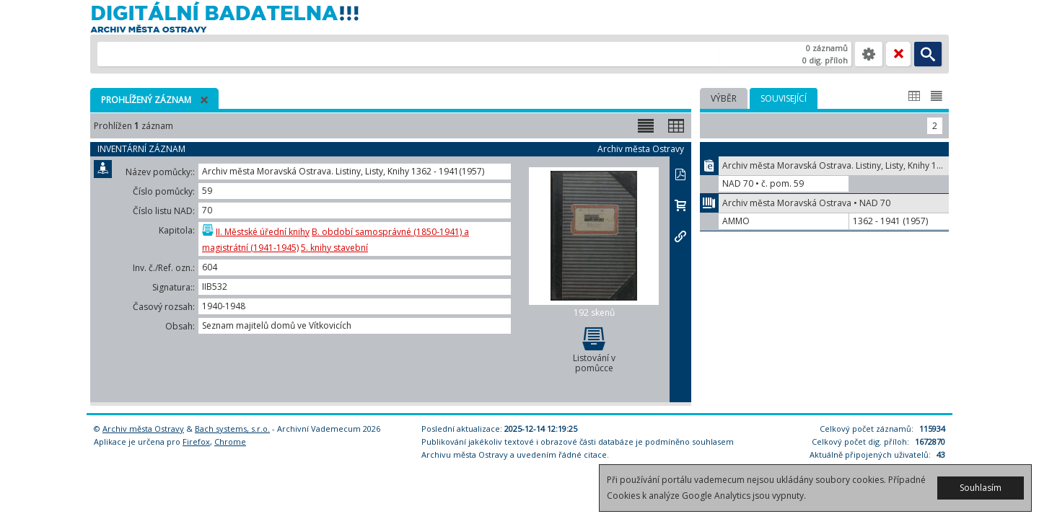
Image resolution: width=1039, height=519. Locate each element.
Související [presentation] (783, 98)
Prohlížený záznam (146, 100)
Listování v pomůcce (593, 349)
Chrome (230, 441)
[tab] (724, 98)
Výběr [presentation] (724, 98)
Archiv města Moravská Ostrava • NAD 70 (806, 203)
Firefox (196, 441)
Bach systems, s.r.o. (232, 428)
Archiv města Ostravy (143, 428)
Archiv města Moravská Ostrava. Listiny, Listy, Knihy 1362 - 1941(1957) (835, 165)
